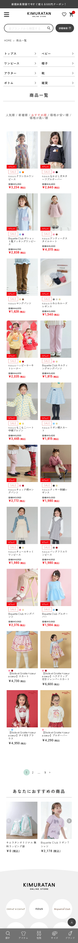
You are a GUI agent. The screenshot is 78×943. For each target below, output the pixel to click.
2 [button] (32, 772)
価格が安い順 (59, 114)
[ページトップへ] (72, 922)
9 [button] (45, 772)
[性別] (39, 934)
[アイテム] (23, 934)
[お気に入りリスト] (64, 14)
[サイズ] (54, 934)
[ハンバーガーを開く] (6, 14)
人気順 (10, 114)
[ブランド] (70, 934)
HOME (7, 40)
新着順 (23, 114)
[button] (51, 772)
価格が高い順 (39, 117)
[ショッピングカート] (71, 14)
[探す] (8, 934)
